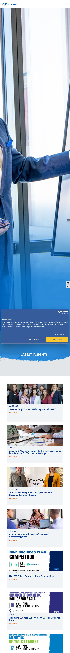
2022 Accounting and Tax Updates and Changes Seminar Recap (30, 493)
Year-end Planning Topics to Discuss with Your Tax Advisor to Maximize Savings (35, 452)
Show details (59, 334)
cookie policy (28, 327)
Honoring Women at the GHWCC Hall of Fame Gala (34, 618)
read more (13, 413)
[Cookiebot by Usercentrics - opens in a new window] (59, 312)
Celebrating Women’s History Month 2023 (32, 409)
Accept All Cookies (57, 340)
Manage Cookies (34, 340)
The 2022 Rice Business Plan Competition (31, 576)
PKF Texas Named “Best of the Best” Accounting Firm (29, 535)
